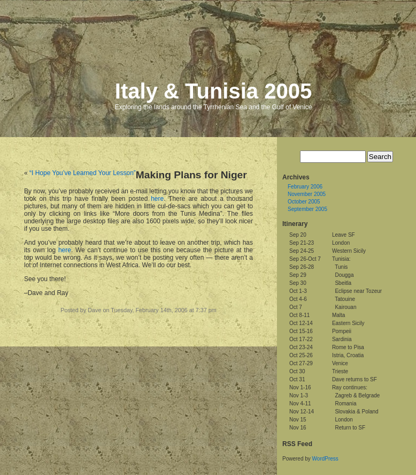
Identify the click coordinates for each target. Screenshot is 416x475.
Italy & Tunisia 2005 (213, 91)
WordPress (325, 459)
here (157, 198)
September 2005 (307, 209)
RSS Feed (297, 444)
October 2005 (304, 202)
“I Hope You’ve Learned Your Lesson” (82, 173)
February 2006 (305, 187)
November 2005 (307, 194)
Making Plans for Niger (191, 174)
